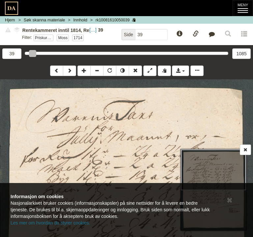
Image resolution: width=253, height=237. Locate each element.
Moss (63, 38)
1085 (241, 53)
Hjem (10, 19)
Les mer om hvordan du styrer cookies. (50, 222)
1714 (77, 38)
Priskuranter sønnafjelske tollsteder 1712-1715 (44, 38)
